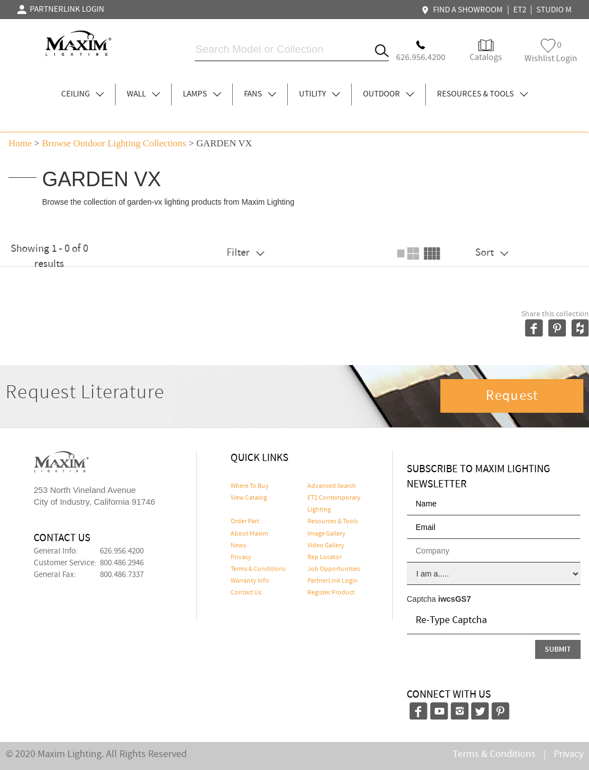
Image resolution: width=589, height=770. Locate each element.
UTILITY (319, 94)
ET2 (519, 10)
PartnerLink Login (332, 581)
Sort (491, 253)
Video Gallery (325, 545)
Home (20, 143)
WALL (143, 94)
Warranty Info (250, 581)
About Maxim (249, 533)
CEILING (82, 94)
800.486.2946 (122, 563)
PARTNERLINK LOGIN (60, 9)
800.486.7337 (122, 574)
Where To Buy (250, 486)
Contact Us (246, 592)
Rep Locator (324, 557)
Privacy (241, 557)
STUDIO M (554, 10)
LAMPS (202, 94)
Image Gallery (326, 533)
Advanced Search (331, 486)
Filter (245, 253)
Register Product (331, 592)
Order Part (245, 521)
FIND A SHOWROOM (463, 10)
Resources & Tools (332, 521)
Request (512, 395)
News (238, 545)
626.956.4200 (122, 551)
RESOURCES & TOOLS (482, 94)
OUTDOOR (388, 94)
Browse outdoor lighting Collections (114, 143)
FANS (260, 94)
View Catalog (249, 498)
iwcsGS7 (454, 598)
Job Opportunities (333, 569)
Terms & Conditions (258, 569)
